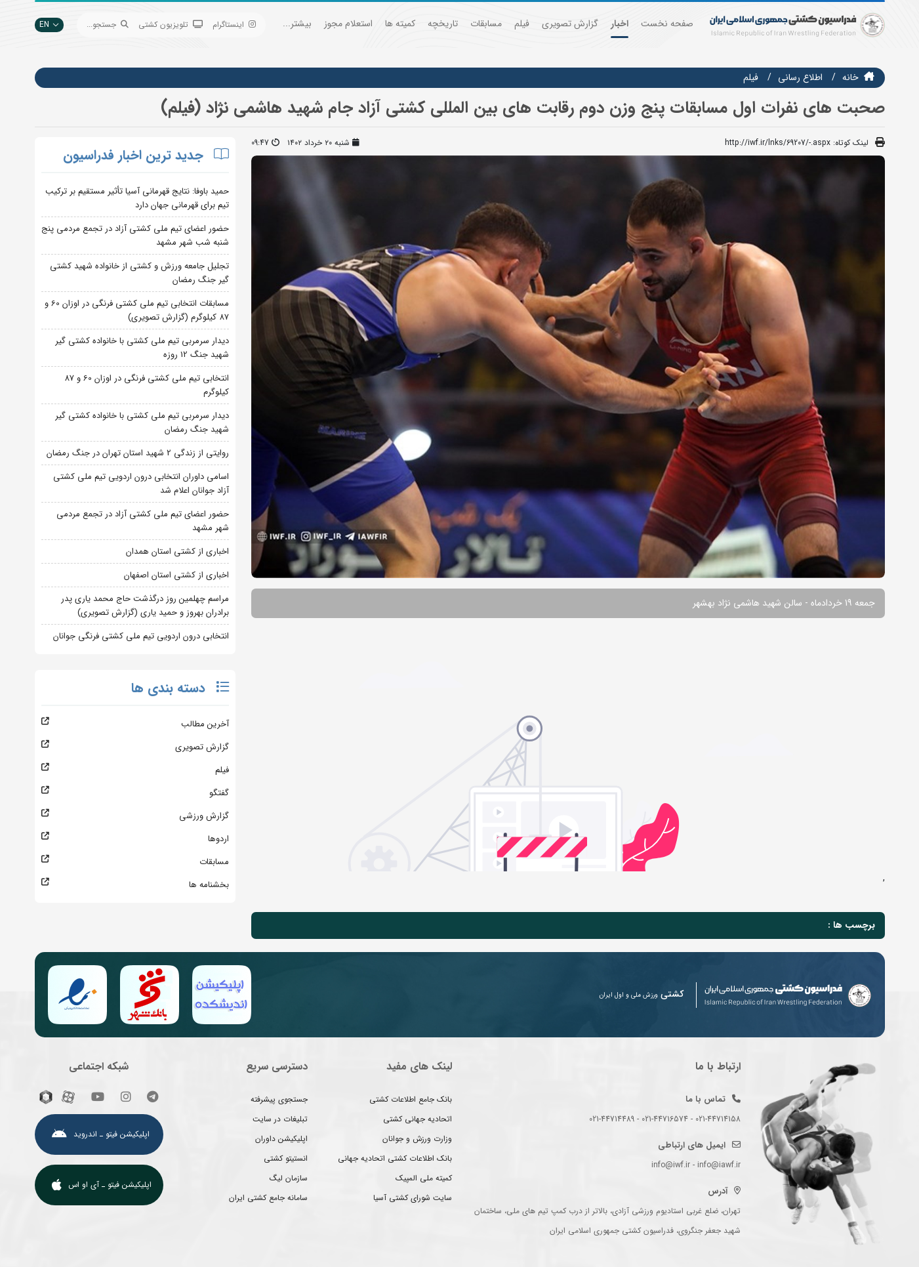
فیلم (521, 23)
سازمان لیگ (289, 1178)
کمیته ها (400, 23)
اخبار (619, 23)
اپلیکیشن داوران (281, 1138)
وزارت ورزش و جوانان (417, 1138)
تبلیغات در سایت (280, 1119)
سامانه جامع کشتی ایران (268, 1198)
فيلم (750, 77)
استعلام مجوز (348, 23)
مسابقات (486, 23)
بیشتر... (297, 23)
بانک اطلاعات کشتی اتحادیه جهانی (395, 1158)
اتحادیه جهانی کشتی (417, 1119)
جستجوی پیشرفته (279, 1099)
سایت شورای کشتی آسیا (412, 1198)
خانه (850, 77)
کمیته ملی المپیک (424, 1178)
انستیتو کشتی (286, 1158)
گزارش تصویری (570, 23)
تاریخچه (443, 23)
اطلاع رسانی (800, 77)
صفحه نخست (667, 23)
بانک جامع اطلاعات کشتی (410, 1099)
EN (49, 24)
